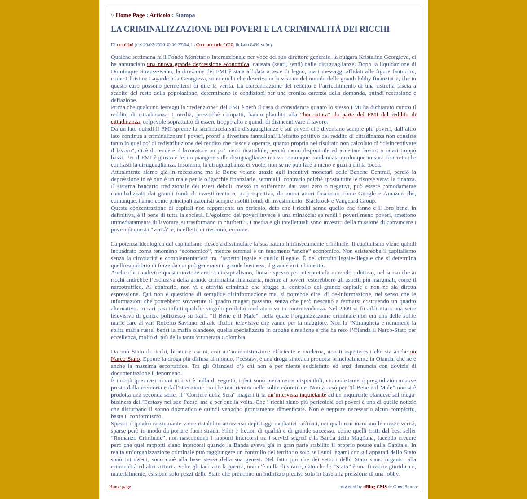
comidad (125, 44)
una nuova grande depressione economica (198, 64)
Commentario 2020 (214, 44)
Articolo (160, 15)
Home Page (130, 15)
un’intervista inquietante (297, 394)
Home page (120, 486)
